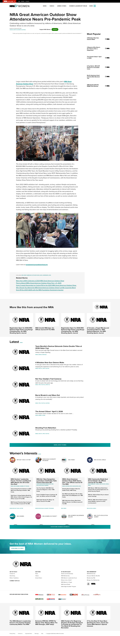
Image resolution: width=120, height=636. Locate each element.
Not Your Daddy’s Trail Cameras (48, 378)
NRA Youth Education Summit (101, 516)
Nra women (17, 486)
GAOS (41, 275)
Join (19, 1)
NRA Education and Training (45, 484)
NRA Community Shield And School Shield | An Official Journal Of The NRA (98, 481)
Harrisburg (46, 275)
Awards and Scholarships (67, 573)
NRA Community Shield (93, 484)
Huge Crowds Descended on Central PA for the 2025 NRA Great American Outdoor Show (46, 285)
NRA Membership (65, 576)
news (89, 485)
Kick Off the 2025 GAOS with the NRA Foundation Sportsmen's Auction (39, 290)
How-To (40, 368)
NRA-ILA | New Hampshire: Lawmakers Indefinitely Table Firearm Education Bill (47, 481)
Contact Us (12, 573)
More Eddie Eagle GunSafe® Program (44, 508)
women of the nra (24, 486)
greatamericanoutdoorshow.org (37, 264)
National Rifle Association (72, 486)
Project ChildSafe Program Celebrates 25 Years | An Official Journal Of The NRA (47, 495)
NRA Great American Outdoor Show (30, 275)
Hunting (24, 29)
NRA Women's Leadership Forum (69, 578)
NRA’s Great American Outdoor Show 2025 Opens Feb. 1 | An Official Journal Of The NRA (72, 481)
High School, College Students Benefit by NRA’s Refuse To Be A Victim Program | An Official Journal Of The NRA (21, 497)
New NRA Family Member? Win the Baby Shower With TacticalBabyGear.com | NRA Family (72, 495)
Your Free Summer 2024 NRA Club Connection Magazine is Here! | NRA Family (45, 489)
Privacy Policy (12, 633)
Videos (52, 6)
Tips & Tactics (46, 368)
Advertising (12, 576)
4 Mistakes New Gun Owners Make (49, 362)
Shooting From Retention (45, 427)
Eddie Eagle (48, 484)
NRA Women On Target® (49, 516)
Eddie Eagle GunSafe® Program (49, 459)
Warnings (37, 633)
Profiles (44, 354)
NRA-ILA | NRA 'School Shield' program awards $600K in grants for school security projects (97, 501)
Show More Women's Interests (60, 527)
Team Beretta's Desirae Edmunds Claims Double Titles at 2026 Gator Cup (58, 347)
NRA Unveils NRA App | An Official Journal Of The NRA (45, 329)
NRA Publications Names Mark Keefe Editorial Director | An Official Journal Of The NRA (72, 502)
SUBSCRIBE (17, 548)
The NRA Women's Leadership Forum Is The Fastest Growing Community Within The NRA (20, 622)
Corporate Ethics (28, 633)
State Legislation (41, 484)
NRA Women (20, 516)
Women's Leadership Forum (78, 6)
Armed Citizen (61, 6)
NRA (50, 275)
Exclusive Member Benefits (93, 576)
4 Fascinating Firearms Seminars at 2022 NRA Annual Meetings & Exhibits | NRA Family (21, 490)
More (21, 342)
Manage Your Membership (93, 580)
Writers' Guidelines (14, 578)
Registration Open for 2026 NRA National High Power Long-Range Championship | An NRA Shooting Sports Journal (21, 330)
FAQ (42, 633)
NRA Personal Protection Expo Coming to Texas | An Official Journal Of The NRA (21, 503)
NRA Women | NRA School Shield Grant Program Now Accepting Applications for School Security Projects (98, 489)
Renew (22, 1)
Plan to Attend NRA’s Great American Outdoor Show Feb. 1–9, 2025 (38, 283)
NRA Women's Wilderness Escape (76, 516)
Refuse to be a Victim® (66, 580)
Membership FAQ (91, 578)
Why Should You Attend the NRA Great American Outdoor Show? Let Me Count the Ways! (46, 287)
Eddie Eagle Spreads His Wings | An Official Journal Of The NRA (45, 500)
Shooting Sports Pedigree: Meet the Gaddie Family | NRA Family (71, 489)
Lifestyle (15, 29)
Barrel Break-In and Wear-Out (47, 395)
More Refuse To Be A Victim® (16, 508)
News (44, 6)
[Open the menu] (94, 6)
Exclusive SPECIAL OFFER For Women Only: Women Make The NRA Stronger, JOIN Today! (46, 622)
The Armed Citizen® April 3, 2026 (49, 411)
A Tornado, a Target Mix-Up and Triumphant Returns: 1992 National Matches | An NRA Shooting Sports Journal (98, 330)
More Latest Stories (60, 445)
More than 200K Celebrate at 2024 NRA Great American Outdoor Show (40, 281)
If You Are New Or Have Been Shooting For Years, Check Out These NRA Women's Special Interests (97, 623)
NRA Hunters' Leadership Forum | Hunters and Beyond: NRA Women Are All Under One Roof (21, 481)
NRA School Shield (100, 460)
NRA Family (71, 460)
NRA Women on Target (66, 582)
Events (19, 29)
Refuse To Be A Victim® (24, 460)
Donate (27, 1)
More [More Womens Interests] (39, 454)
